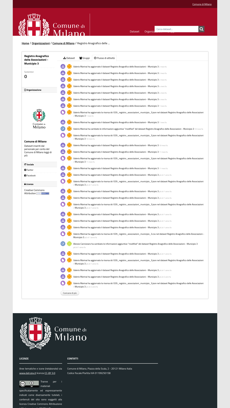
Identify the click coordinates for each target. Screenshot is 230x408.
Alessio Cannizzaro (82, 243)
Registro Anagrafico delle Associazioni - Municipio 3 (134, 66)
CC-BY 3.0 (50, 373)
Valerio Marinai (80, 66)
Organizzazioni (153, 31)
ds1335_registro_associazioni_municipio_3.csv (133, 234)
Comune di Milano (202, 4)
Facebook (30, 175)
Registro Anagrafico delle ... (93, 43)
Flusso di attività (104, 58)
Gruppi (171, 31)
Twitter (28, 170)
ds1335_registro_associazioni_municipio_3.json (133, 112)
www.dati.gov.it (27, 373)
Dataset (134, 31)
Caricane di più (70, 293)
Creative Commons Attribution (34, 191)
